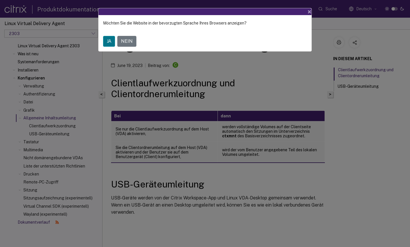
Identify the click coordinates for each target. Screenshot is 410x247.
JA (109, 41)
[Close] (309, 12)
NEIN (127, 41)
